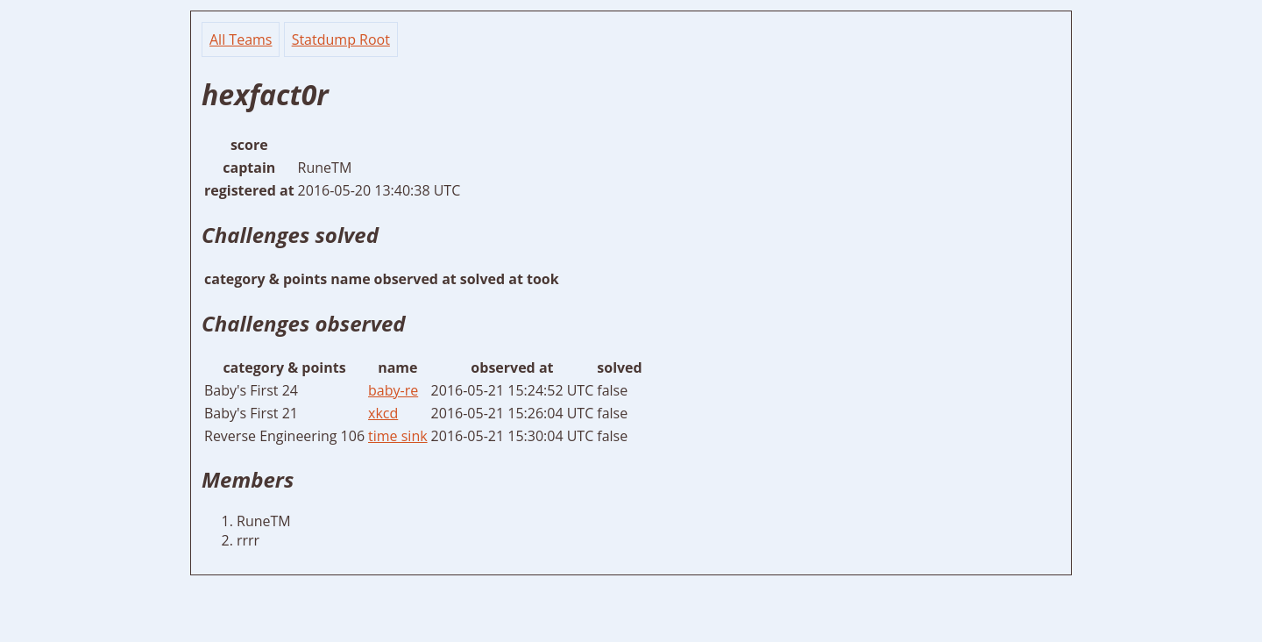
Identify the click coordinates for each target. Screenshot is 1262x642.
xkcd (383, 413)
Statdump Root (341, 39)
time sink (398, 436)
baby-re (393, 390)
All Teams (240, 39)
